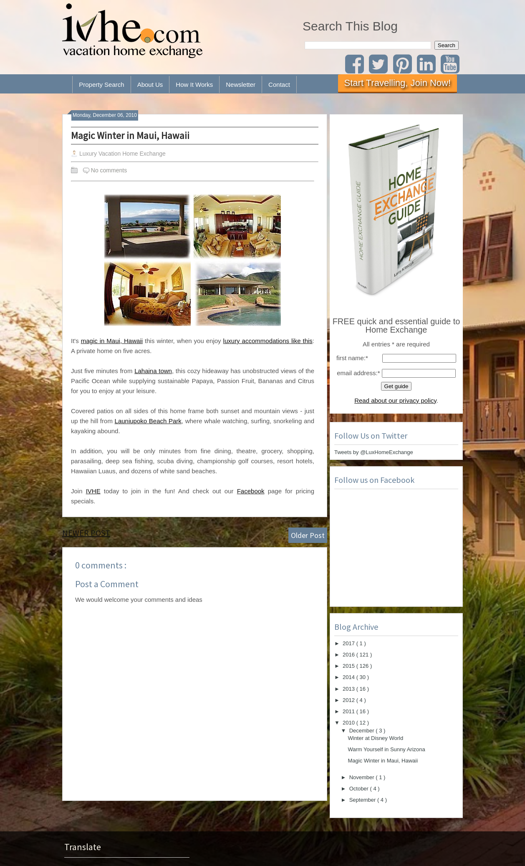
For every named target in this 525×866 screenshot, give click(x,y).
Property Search (101, 84)
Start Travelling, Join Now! (397, 83)
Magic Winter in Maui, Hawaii (130, 135)
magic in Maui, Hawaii (112, 340)
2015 (349, 666)
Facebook (251, 491)
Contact (279, 84)
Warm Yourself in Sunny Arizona (386, 749)
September (363, 800)
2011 (349, 711)
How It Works (194, 84)
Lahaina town (153, 370)
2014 (349, 677)
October (359, 788)
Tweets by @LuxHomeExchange (373, 452)
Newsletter (240, 84)
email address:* (358, 372)
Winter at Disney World (375, 738)
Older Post (308, 535)
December (362, 730)
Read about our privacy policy (395, 400)
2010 (349, 723)
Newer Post (86, 533)
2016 (349, 654)
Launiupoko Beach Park (148, 420)
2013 (349, 689)
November (362, 777)
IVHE (93, 491)
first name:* (352, 357)
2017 (349, 643)
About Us (150, 84)
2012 (349, 700)
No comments (109, 170)
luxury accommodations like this (268, 340)
